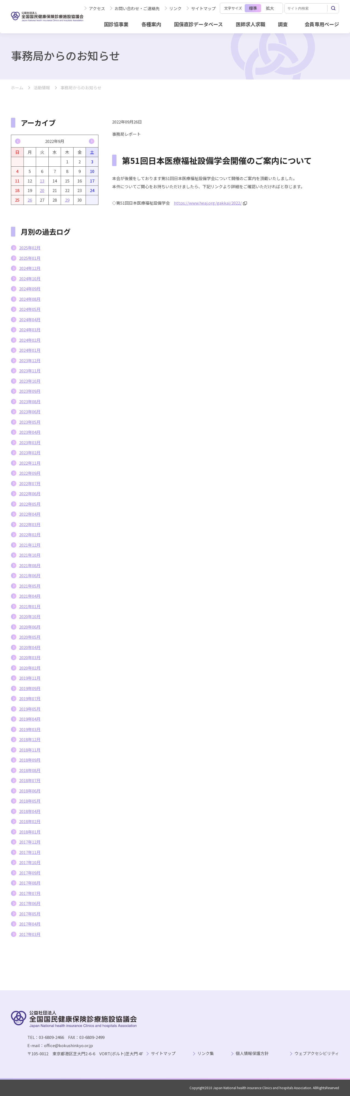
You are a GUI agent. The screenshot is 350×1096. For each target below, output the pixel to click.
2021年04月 (29, 596)
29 (67, 200)
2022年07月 (29, 483)
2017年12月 (29, 842)
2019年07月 (29, 698)
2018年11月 (29, 750)
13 (42, 181)
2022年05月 (29, 504)
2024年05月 (29, 309)
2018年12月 (29, 739)
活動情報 (42, 87)
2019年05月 (29, 709)
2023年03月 (29, 442)
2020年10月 (29, 616)
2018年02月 (29, 821)
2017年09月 (29, 873)
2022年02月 (29, 534)
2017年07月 (29, 893)
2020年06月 (29, 627)
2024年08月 (29, 299)
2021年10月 (29, 555)
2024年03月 (29, 329)
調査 (283, 24)
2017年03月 (29, 934)
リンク (175, 8)
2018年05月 (29, 801)
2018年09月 (29, 760)
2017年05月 (29, 914)
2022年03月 (29, 524)
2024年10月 (29, 278)
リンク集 (205, 1053)
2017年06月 (29, 903)
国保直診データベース (198, 24)
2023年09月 (29, 391)
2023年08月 (29, 401)
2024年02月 (29, 340)
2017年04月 (29, 924)
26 (30, 200)
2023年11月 (29, 370)
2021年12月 (29, 545)
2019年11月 (29, 678)
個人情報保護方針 (252, 1053)
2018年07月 (29, 780)
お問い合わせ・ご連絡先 (137, 8)
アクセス (97, 8)
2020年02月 (29, 668)
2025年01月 (29, 258)
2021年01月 (29, 606)
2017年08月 (29, 883)
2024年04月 (29, 319)
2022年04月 (29, 514)
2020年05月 (29, 637)
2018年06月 (29, 791)
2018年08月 (29, 770)
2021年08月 (29, 565)
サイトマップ (203, 8)
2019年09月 (29, 688)
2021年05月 (29, 586)
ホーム (17, 87)
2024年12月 (29, 268)
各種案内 (151, 24)
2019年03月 (29, 729)
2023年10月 (29, 381)
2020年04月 (29, 647)
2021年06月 (29, 575)
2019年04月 (29, 719)
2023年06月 (29, 411)
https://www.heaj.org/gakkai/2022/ (210, 203)
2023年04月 (29, 432)
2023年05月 (29, 422)
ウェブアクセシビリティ (316, 1053)
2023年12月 (29, 360)
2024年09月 (29, 288)
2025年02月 (29, 248)
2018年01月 (29, 832)
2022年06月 (29, 493)
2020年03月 (29, 657)
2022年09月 (29, 473)
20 (42, 190)
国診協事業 (116, 24)
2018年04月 (29, 811)
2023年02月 (29, 452)
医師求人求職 (250, 24)
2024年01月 (29, 350)
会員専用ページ (322, 24)
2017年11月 (29, 852)
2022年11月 (29, 463)
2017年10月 (29, 862)
